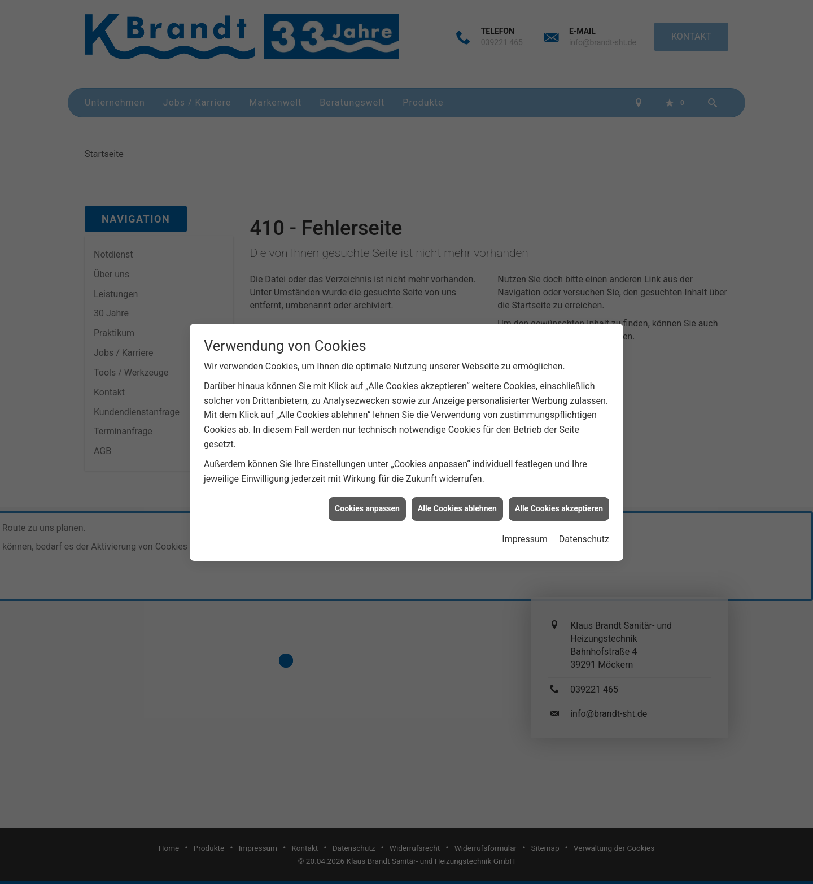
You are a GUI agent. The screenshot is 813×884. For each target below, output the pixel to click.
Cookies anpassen (367, 502)
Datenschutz (584, 533)
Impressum (525, 533)
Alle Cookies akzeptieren (559, 502)
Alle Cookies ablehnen (457, 502)
